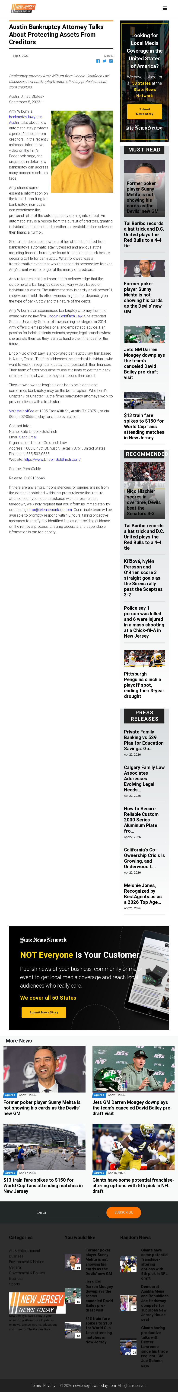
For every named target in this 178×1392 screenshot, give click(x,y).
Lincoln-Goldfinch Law (64, 316)
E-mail (42, 1212)
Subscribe (123, 1212)
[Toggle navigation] (165, 8)
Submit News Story (144, 111)
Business (16, 1256)
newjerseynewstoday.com (94, 1385)
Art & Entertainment (24, 1250)
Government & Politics (27, 1273)
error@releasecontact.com (49, 509)
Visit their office (21, 411)
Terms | (37, 1385)
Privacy (49, 1385)
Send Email (28, 437)
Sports (14, 1284)
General (15, 1267)
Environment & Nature (26, 1261)
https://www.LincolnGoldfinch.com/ (52, 459)
